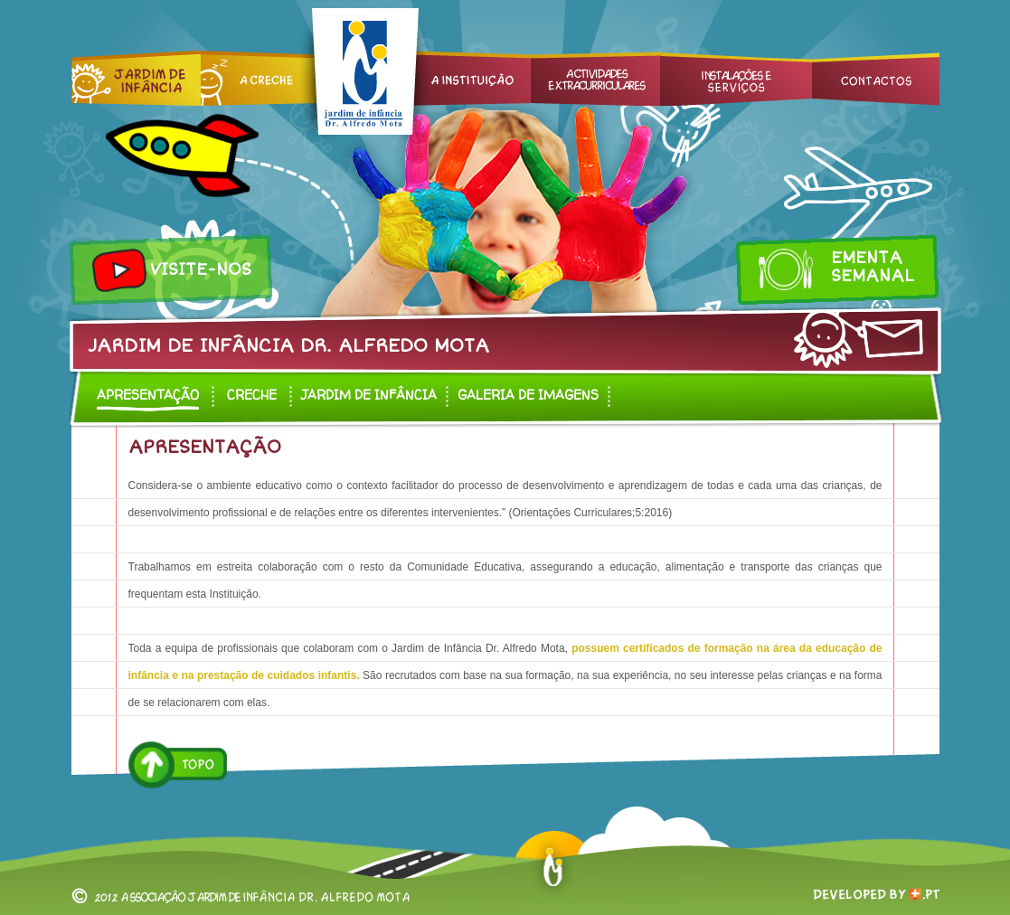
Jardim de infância (369, 394)
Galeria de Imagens (528, 394)
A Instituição (465, 78)
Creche (260, 78)
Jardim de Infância (136, 78)
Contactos (875, 78)
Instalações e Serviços (736, 78)
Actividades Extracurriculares (595, 78)
